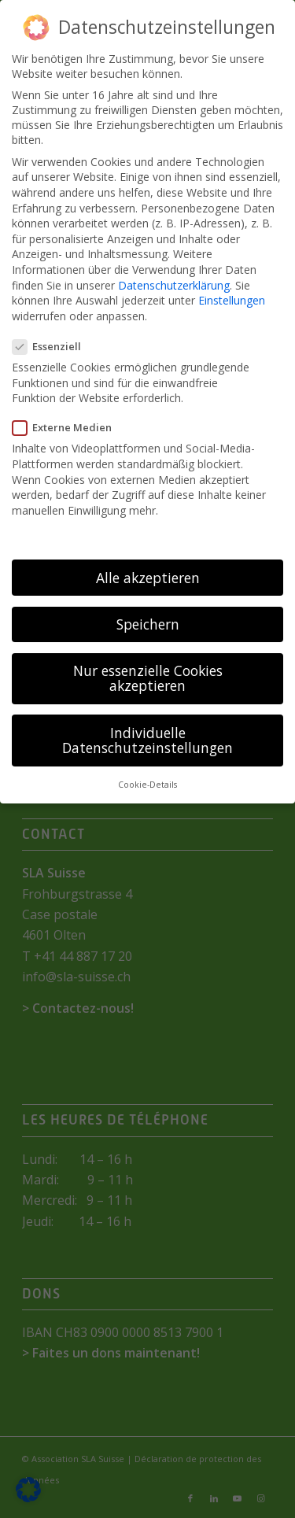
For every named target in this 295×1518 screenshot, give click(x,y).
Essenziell (53, 346)
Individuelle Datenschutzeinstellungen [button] (147, 739)
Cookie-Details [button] (147, 784)
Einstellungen (231, 300)
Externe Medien (68, 427)
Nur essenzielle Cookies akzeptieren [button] (148, 678)
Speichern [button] (147, 624)
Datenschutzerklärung (174, 284)
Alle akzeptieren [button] (148, 576)
